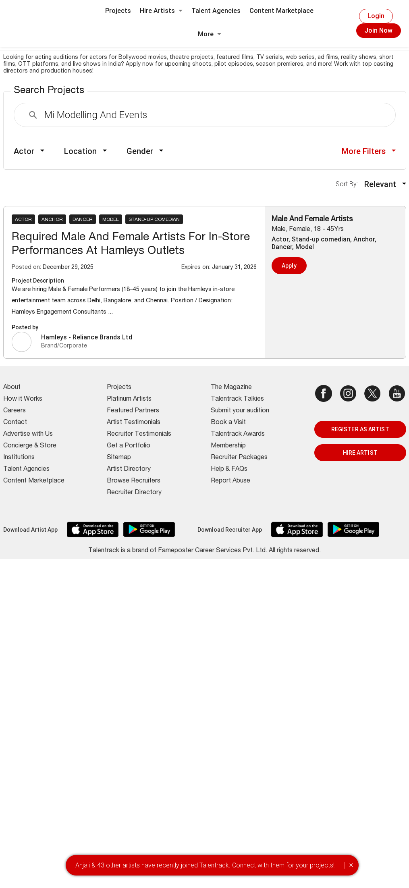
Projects (118, 11)
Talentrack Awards (238, 434)
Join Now (378, 30)
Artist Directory (129, 469)
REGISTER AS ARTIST (360, 429)
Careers (14, 411)
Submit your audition (240, 411)
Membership (228, 446)
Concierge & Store (29, 446)
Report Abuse (230, 481)
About (12, 388)
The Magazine (231, 388)
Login (375, 16)
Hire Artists (161, 11)
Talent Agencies (216, 11)
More (209, 34)
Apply (289, 265)
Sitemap (119, 458)
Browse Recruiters (133, 481)
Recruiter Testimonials (139, 434)
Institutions (19, 458)
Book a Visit (228, 423)
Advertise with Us (28, 434)
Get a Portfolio (128, 446)
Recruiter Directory (134, 493)
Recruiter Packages (239, 458)
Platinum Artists (129, 399)
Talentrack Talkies (237, 399)
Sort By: (349, 184)
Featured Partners (133, 411)
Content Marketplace (281, 11)
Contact (15, 423)
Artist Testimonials (133, 423)
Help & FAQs (229, 469)
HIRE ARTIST (360, 452)
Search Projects (49, 91)
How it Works (22, 399)
